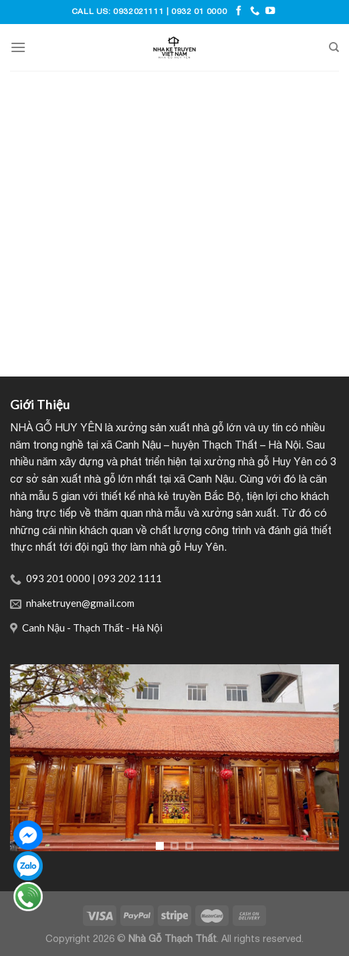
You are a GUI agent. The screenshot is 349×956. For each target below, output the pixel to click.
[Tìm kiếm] (334, 47)
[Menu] (18, 47)
